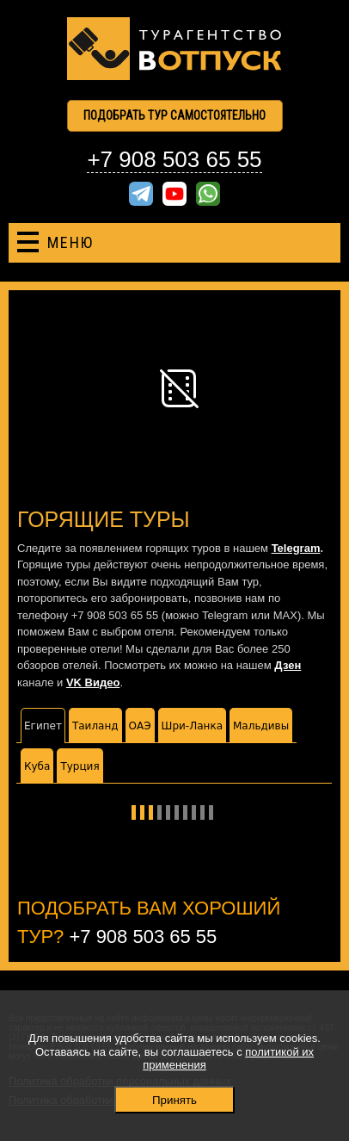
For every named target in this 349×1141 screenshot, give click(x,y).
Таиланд (95, 726)
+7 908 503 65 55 (174, 159)
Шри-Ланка (192, 726)
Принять (174, 1100)
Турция (79, 766)
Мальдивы (261, 726)
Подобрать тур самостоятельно (174, 115)
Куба (37, 766)
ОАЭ (140, 726)
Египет (43, 726)
